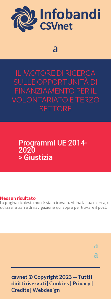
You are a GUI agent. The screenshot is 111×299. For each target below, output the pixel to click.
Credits (20, 290)
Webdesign (46, 290)
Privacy (82, 283)
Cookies (59, 283)
